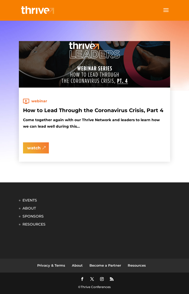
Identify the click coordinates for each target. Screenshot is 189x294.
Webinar (39, 101)
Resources (137, 265)
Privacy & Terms (51, 265)
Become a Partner (105, 265)
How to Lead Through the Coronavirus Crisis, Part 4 (93, 110)
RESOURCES (34, 224)
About (77, 265)
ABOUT (29, 208)
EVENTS (29, 200)
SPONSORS (33, 216)
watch (34, 147)
